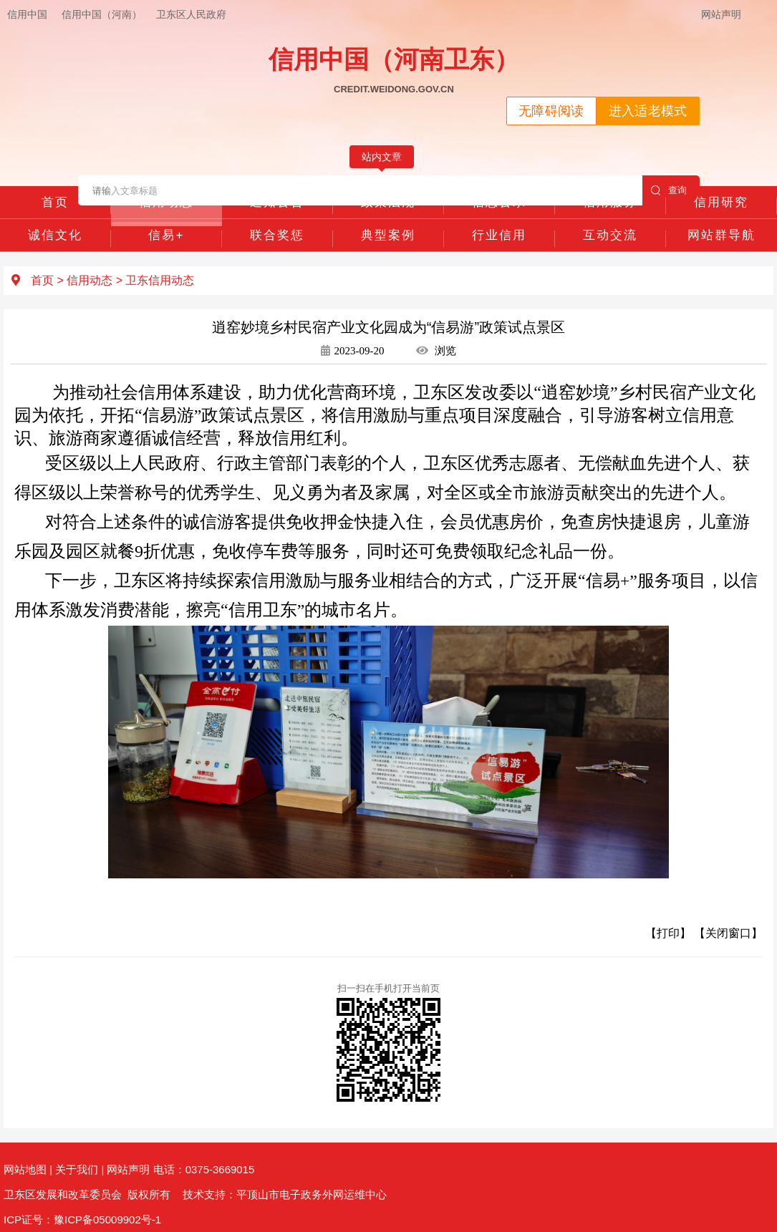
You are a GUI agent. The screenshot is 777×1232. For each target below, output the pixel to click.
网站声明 (721, 14)
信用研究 (721, 202)
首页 (55, 202)
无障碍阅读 (551, 111)
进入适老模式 (648, 111)
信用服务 (610, 202)
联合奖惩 (277, 235)
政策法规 (388, 202)
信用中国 (27, 14)
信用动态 (166, 202)
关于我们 (76, 1169)
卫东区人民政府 (191, 14)
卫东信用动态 (159, 280)
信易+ (166, 235)
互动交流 (610, 235)
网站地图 (25, 1169)
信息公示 (499, 202)
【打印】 (668, 933)
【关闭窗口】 (728, 933)
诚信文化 (55, 235)
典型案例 (388, 235)
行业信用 (499, 235)
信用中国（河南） (102, 14)
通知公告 (277, 202)
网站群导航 (721, 235)
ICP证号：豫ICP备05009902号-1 (82, 1219)
